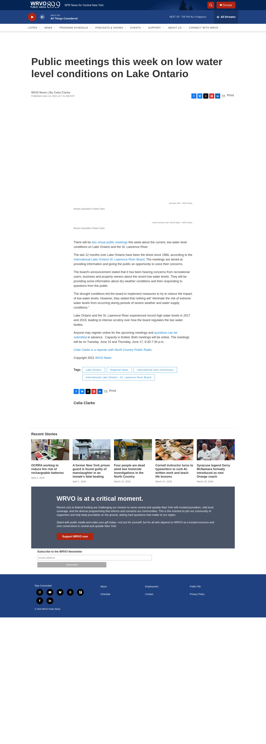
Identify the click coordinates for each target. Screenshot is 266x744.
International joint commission (155, 496)
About (103, 713)
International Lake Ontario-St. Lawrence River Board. (109, 386)
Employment (151, 713)
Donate (229, 9)
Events (135, 35)
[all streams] (226, 24)
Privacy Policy (197, 721)
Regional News (119, 496)
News (48, 35)
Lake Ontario (93, 496)
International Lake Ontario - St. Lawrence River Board (118, 504)
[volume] (42, 25)
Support (154, 35)
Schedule (105, 721)
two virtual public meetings (110, 369)
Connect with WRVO (203, 35)
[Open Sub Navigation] (39, 35)
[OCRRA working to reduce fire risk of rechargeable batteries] (50, 576)
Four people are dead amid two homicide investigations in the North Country (129, 597)
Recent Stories (44, 560)
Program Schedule (74, 35)
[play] (32, 25)
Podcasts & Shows (109, 35)
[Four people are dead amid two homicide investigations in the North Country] (133, 576)
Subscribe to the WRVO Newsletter (59, 678)
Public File (195, 713)
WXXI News (103, 484)
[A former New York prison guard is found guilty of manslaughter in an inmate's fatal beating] (92, 576)
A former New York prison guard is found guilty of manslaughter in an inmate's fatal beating (91, 597)
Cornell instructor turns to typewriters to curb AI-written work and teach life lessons (174, 597)
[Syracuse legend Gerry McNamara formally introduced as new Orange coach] (216, 576)
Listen (32, 35)
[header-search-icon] (212, 9)
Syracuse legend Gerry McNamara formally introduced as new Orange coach (213, 597)
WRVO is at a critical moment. (100, 625)
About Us (175, 35)
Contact (149, 721)
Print (230, 103)
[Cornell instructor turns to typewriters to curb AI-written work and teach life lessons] (174, 576)
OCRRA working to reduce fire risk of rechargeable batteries (47, 595)
